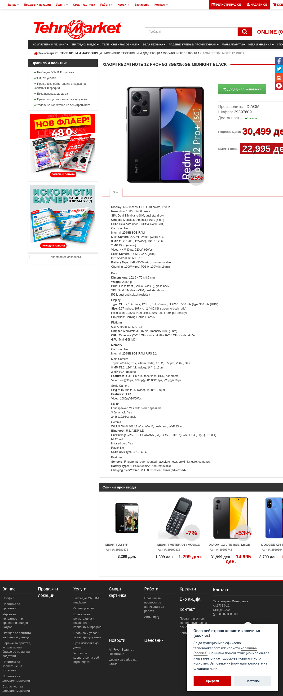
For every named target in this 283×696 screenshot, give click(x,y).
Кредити (188, 589)
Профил (8, 598)
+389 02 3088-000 (227, 614)
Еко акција (190, 599)
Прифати (212, 681)
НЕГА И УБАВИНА (261, 44)
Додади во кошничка (242, 89)
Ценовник (154, 640)
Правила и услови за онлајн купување (61, 99)
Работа (151, 589)
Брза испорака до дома (51, 93)
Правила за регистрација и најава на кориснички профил (60, 86)
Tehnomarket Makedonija (65, 257)
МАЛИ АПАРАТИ (233, 44)
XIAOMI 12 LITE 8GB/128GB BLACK (229, 546)
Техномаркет (48, 53)
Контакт (187, 609)
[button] (257, 4)
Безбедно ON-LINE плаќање (54, 72)
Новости (117, 640)
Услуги (79, 589)
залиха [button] (251, 118)
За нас (9, 589)
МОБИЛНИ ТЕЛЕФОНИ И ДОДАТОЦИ (132, 53)
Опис (116, 192)
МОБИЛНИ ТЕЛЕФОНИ (180, 53)
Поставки (253, 681)
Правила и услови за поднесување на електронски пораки (194, 623)
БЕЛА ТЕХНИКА (154, 44)
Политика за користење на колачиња (12, 666)
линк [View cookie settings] (213, 669)
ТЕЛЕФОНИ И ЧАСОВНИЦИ (120, 44)
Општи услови (45, 78)
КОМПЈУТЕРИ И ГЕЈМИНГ (50, 44)
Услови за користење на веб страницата (62, 105)
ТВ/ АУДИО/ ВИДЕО (85, 44)
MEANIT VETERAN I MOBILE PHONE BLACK (178, 546)
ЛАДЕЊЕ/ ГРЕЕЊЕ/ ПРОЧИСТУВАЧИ (193, 44)
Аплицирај (151, 617)
